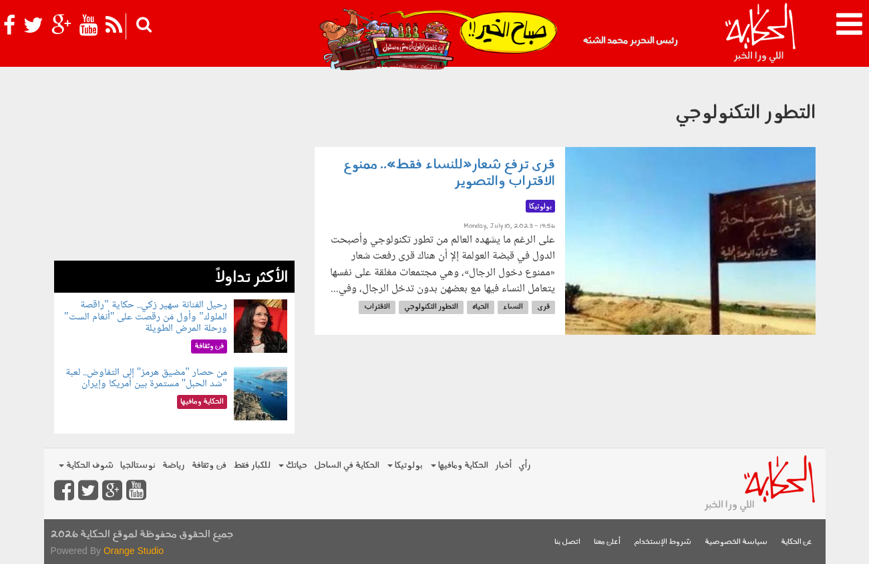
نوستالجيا (138, 465)
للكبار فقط (252, 465)
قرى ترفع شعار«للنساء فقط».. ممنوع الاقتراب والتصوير (449, 173)
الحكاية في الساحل (346, 465)
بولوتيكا (405, 465)
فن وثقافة (209, 465)
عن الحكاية (796, 542)
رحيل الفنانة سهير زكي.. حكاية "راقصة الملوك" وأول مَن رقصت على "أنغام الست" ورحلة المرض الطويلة (145, 316)
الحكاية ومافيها (459, 465)
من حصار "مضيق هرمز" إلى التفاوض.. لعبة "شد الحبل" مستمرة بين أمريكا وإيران (146, 379)
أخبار (503, 465)
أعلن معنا (607, 542)
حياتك (293, 465)
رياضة (173, 465)
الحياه (480, 307)
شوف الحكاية (86, 465)
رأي (524, 465)
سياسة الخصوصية (736, 542)
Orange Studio (134, 550)
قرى (543, 307)
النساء (513, 307)
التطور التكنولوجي (431, 307)
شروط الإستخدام (662, 542)
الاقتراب (377, 307)
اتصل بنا (567, 542)
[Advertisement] (174, 167)
